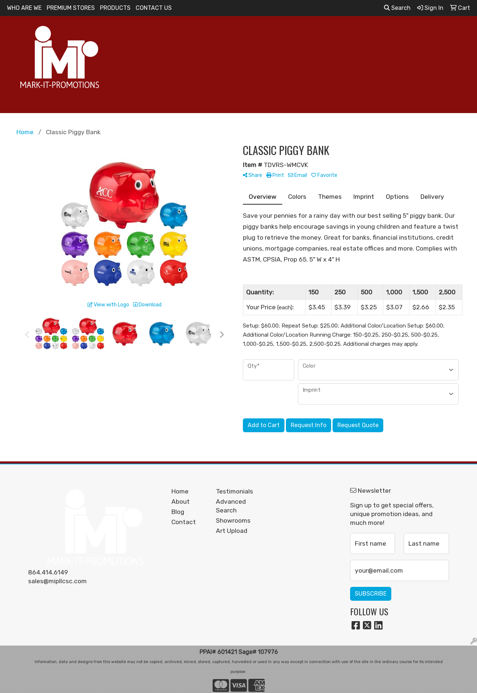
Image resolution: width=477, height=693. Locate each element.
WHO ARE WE (24, 7)
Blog (177, 511)
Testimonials (234, 491)
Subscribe (371, 593)
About (180, 501)
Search (397, 7)
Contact (183, 522)
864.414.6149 (48, 572)
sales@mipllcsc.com (57, 581)
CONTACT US (154, 7)
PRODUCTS (115, 7)
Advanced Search (231, 506)
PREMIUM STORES (71, 7)
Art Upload (231, 530)
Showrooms (233, 520)
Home (180, 491)
